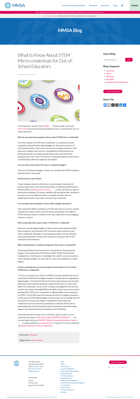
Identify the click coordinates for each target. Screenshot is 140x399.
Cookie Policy (65, 385)
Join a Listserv (65, 366)
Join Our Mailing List (67, 369)
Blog (115, 5)
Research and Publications (117, 82)
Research (93, 5)
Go (129, 59)
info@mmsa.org (33, 371)
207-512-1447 (36, 369)
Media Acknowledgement (69, 380)
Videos (62, 364)
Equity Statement (66, 373)
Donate (134, 5)
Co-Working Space (66, 376)
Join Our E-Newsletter (113, 91)
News (108, 73)
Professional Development (73, 5)
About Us (105, 5)
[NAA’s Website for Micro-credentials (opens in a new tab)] (38, 326)
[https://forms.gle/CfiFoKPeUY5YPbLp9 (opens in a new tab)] (55, 317)
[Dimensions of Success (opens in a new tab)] (42, 190)
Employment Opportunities (69, 371)
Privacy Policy (65, 387)
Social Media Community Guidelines (72, 383)
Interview (33, 335)
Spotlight (110, 79)
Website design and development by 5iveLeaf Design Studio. (119, 397)
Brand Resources (66, 378)
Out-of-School (36, 340)
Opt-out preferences (67, 390)
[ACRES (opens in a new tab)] (47, 126)
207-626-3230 (38, 366)
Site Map (63, 392)
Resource (110, 76)
